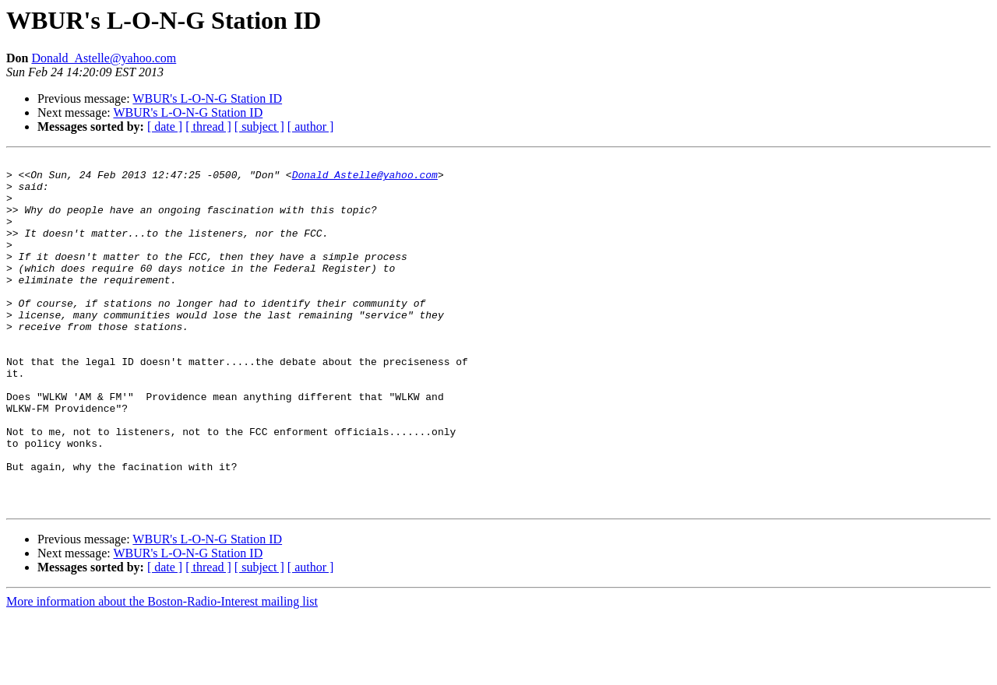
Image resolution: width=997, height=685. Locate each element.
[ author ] (310, 126)
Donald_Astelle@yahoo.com (103, 58)
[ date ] (164, 126)
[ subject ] (259, 126)
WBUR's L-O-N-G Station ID (207, 98)
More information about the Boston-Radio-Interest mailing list (162, 671)
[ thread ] (208, 126)
